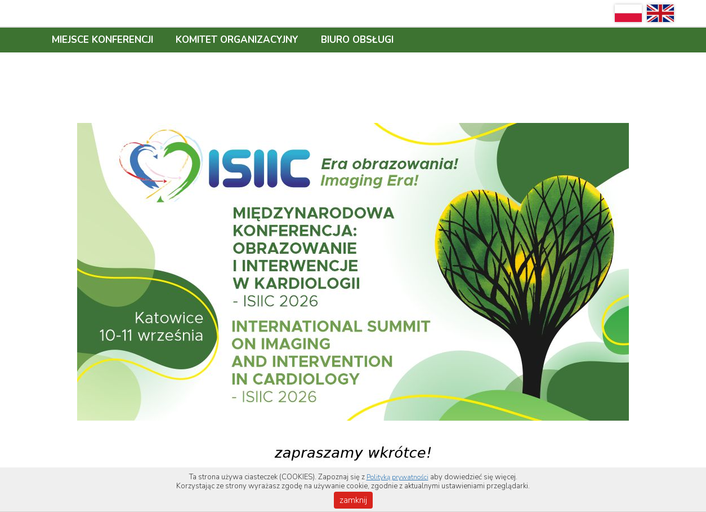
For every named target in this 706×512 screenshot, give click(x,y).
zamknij (353, 500)
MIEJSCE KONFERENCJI (102, 39)
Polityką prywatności (397, 477)
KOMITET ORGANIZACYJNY (237, 39)
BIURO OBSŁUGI (357, 39)
